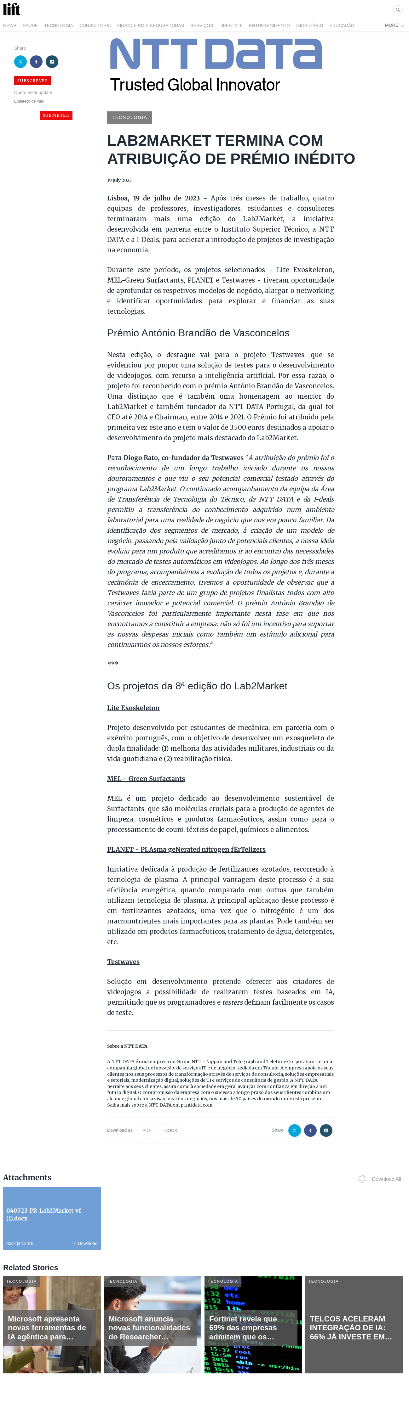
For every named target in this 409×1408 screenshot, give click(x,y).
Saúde (30, 25)
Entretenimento (269, 25)
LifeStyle (231, 25)
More (394, 25)
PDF (146, 1130)
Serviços (201, 25)
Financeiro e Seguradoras (150, 25)
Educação (342, 25)
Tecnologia (58, 25)
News (9, 25)
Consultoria (95, 25)
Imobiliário (309, 25)
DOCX (170, 1130)
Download (84, 1243)
